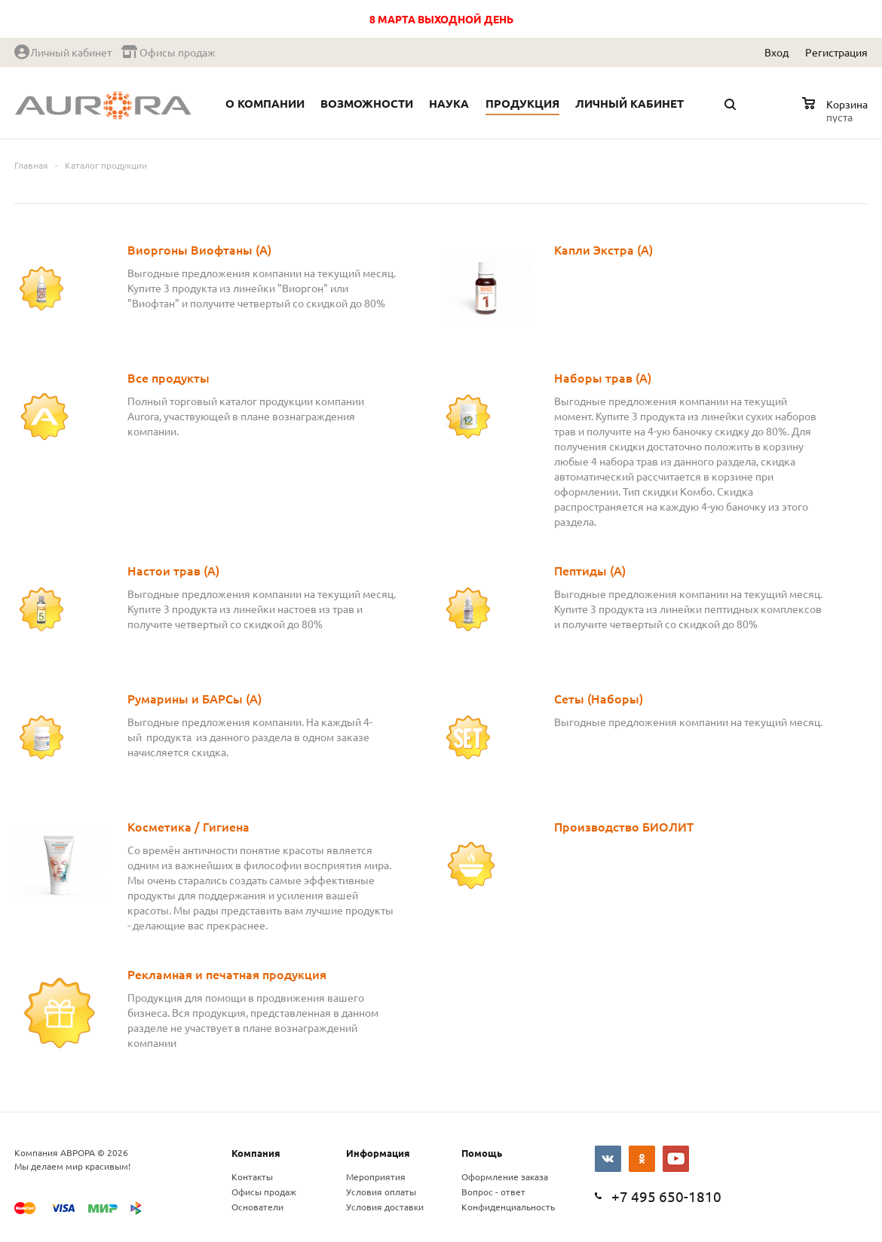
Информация (378, 1152)
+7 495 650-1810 (666, 1196)
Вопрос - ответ (493, 1192)
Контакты (252, 1176)
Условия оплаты (381, 1192)
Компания (255, 1152)
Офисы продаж (263, 1192)
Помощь (481, 1152)
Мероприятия (376, 1176)
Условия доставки (385, 1207)
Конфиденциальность (508, 1207)
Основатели (257, 1207)
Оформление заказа (504, 1176)
